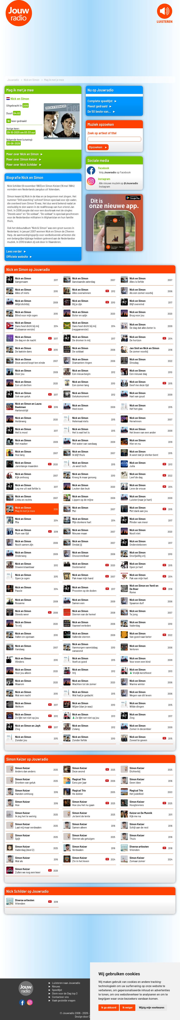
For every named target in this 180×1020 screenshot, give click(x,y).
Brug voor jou (138, 313)
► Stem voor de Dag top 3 (62, 993)
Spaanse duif (138, 601)
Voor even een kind (140, 660)
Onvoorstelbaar (80, 554)
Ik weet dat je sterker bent (144, 453)
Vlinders (23, 660)
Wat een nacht (23, 693)
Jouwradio (13, 79)
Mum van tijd (23, 531)
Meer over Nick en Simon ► (24, 154)
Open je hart (138, 565)
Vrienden (139, 848)
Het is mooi (23, 430)
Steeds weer (23, 612)
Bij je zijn (80, 302)
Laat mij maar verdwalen (28, 825)
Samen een (80, 601)
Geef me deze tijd (139, 383)
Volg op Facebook (115, 172)
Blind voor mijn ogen (26, 313)
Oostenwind (80, 565)
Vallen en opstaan (24, 635)
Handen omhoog (24, 792)
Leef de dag (138, 475)
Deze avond (79, 769)
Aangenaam (23, 280)
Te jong (138, 612)
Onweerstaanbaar (24, 565)
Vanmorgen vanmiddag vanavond (85, 647)
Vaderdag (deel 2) (24, 848)
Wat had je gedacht (82, 693)
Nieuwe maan (80, 531)
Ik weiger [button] (128, 1007)
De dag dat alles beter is (143, 326)
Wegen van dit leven (141, 693)
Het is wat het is (81, 430)
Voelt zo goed (80, 660)
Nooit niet (138, 531)
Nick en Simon (31, 79)
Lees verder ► (16, 251)
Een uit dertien (23, 383)
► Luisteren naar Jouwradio (64, 982)
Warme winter (138, 682)
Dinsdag (138, 361)
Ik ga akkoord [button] (108, 1007)
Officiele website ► (19, 256)
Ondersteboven (138, 542)
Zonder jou (23, 738)
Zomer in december (140, 727)
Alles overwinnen (81, 291)
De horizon (138, 338)
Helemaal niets (80, 419)
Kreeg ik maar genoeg (84, 475)
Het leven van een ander (143, 430)
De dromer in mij (81, 338)
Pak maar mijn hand (82, 576)
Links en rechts (23, 498)
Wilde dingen (138, 704)
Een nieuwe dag (138, 372)
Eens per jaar (79, 780)
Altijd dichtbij (23, 302)
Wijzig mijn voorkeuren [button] (151, 1007)
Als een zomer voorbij (141, 291)
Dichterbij (137, 769)
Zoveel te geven (138, 738)
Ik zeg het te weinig (25, 814)
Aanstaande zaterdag (83, 280)
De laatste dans (23, 349)
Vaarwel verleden (81, 623)
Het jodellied (136, 792)
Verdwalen (79, 848)
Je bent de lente (81, 814)
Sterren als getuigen (83, 837)
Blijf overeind (138, 302)
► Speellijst (55, 989)
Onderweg (23, 554)
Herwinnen (138, 419)
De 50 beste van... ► (102, 111)
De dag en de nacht (25, 338)
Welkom (23, 704)
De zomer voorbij (144, 349)
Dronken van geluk (25, 780)
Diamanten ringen (82, 361)
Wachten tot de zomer (84, 682)
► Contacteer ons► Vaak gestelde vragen (61, 998)
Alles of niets (23, 291)
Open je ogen (23, 576)
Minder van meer (139, 520)
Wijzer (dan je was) (82, 704)
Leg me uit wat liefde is (28, 486)
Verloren (138, 647)
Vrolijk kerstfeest (140, 671)
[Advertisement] (161, 138)
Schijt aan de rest (139, 825)
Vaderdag (138, 623)
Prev (4, 24)
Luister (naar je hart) (141, 498)
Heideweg (23, 419)
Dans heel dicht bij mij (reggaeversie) (84, 326)
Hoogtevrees (137, 803)
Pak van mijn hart (139, 576)
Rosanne (23, 601)
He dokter (79, 792)
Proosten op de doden (84, 589)
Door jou (23, 372)
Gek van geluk (23, 394)
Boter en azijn (80, 313)
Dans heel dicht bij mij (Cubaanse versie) (27, 326)
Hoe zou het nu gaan (83, 803)
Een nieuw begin (81, 372)
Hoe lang (23, 453)
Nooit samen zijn (24, 542)
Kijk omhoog (23, 475)
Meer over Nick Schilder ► (24, 164)
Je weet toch (80, 464)
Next (175, 24)
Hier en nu (138, 441)
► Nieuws (54, 986)
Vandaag (23, 647)
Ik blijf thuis (80, 453)
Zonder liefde (80, 738)
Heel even (80, 407)
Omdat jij (80, 542)
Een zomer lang (80, 383)
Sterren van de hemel (84, 612)
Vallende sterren (81, 635)
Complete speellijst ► (102, 101)
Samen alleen (79, 825)
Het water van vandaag (84, 441)
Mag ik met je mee (25, 509)
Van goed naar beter (141, 635)
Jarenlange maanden (26, 464)
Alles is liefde (138, 280)
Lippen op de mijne (82, 498)
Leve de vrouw (138, 486)
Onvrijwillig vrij (138, 554)
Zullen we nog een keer (27, 870)
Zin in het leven (80, 859)
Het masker (23, 441)
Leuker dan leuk (81, 486)
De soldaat (80, 349)
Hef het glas (138, 407)
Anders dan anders (25, 769)
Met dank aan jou (139, 509)
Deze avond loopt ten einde (30, 361)
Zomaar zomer (137, 859)
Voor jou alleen (23, 671)
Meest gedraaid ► (100, 106)
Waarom (23, 682)
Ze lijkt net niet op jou (27, 716)
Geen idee (137, 780)
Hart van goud (138, 394)
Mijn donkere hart (81, 520)
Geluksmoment (80, 394)
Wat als (22, 859)
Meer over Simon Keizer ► (24, 159)
